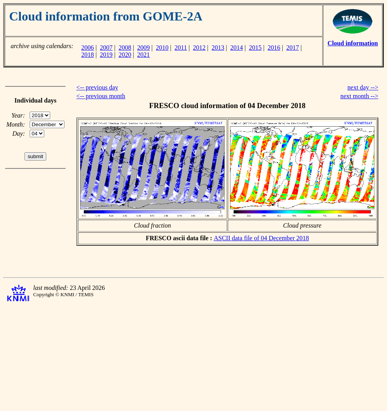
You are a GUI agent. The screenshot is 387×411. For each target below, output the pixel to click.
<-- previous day (97, 87)
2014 (236, 47)
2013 (217, 47)
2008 (125, 47)
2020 (125, 54)
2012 (199, 47)
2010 (162, 47)
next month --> (359, 96)
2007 (106, 47)
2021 (143, 54)
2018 (87, 54)
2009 (143, 47)
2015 (255, 47)
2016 (274, 47)
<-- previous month (100, 96)
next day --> (362, 87)
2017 (292, 47)
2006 (87, 47)
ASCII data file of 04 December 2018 (261, 238)
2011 (181, 47)
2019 (106, 54)
